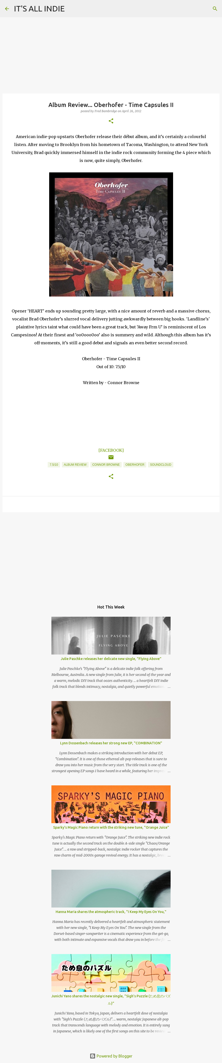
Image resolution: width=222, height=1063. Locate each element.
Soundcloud (160, 464)
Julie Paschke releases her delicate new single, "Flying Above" (111, 659)
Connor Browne (106, 464)
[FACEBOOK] (111, 450)
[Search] (215, 9)
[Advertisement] (111, 554)
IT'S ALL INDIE (39, 8)
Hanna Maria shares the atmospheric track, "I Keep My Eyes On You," (111, 912)
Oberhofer (134, 464)
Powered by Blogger (111, 1056)
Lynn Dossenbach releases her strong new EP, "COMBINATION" (111, 743)
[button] (111, 121)
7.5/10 (54, 464)
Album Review (75, 464)
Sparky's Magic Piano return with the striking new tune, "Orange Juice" (111, 827)
